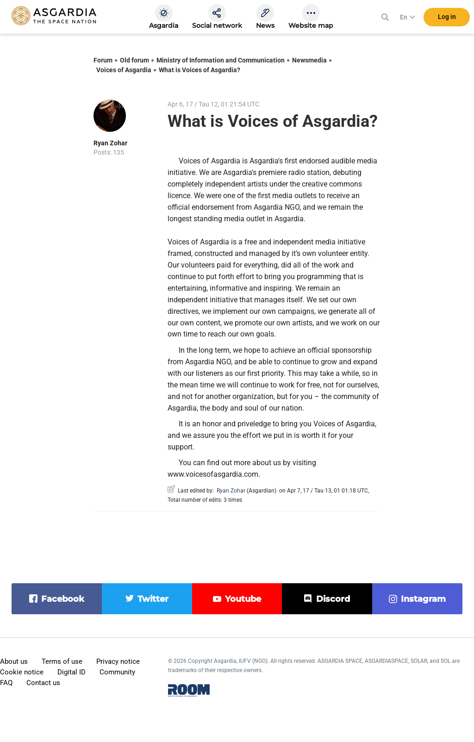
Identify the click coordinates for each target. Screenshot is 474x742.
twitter (152, 599)
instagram (423, 599)
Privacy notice (118, 661)
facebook (62, 599)
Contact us (43, 683)
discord (333, 599)
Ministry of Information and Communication (220, 60)
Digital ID (71, 672)
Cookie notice (22, 672)
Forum (103, 60)
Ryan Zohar (110, 143)
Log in (447, 18)
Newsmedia (309, 60)
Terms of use (62, 661)
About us (14, 661)
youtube (243, 599)
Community (117, 672)
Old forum (134, 60)
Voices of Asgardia (123, 70)
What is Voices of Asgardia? (199, 70)
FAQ (6, 683)
